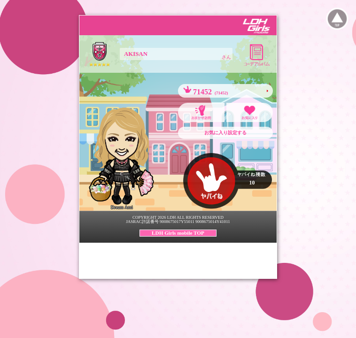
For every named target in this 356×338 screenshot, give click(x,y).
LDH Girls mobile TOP (178, 233)
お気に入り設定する (225, 132)
